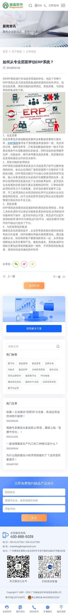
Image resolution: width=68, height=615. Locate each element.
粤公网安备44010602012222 (43, 597)
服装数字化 (30, 375)
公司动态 (31, 51)
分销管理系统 (38, 369)
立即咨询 (54, 5)
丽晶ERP (23, 369)
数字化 (11, 363)
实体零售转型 (49, 382)
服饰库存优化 (14, 382)
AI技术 (11, 369)
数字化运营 (13, 388)
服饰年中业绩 (31, 382)
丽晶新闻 (23, 363)
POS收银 (45, 375)
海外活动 (53, 369)
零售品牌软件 (14, 375)
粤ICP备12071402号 (15, 597)
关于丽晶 (17, 51)
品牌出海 (49, 363)
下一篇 (57, 276)
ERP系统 (13, 143)
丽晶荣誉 (36, 363)
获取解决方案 (34, 328)
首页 (5, 51)
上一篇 (11, 276)
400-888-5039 (21, 537)
